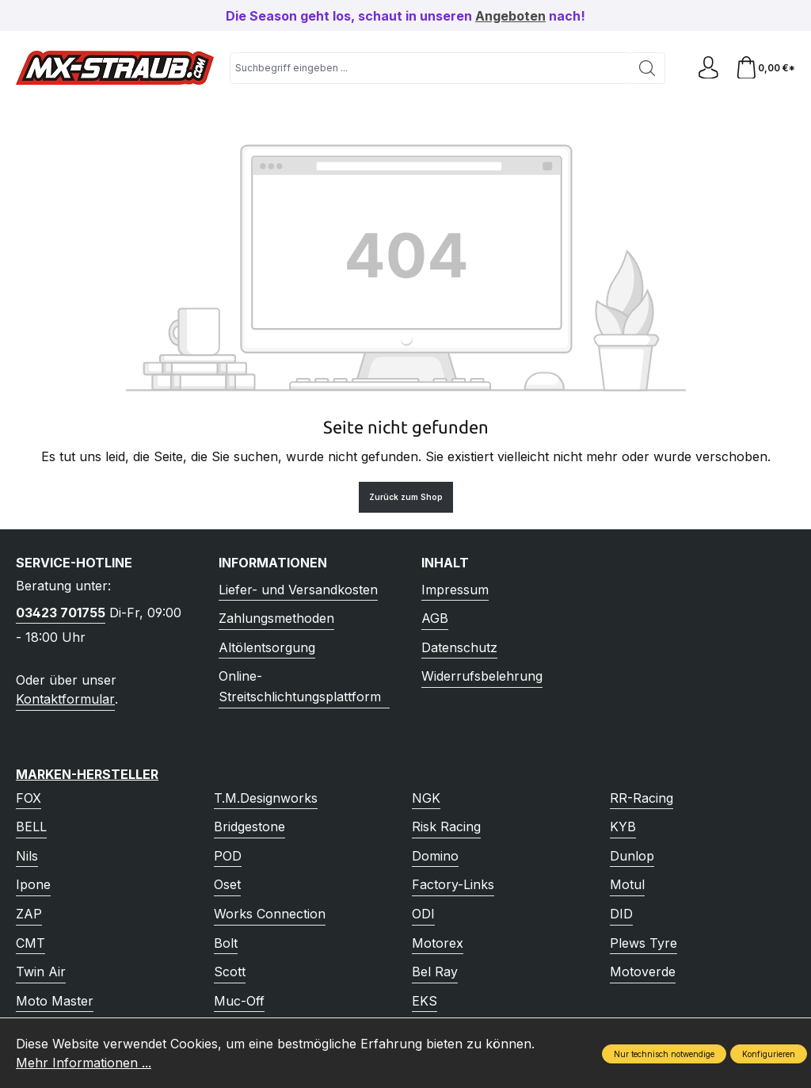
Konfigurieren (768, 1054)
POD (228, 856)
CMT (30, 943)
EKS (424, 1001)
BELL (31, 826)
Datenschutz (459, 647)
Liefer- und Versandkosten (298, 589)
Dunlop (632, 856)
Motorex (437, 943)
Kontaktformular (65, 699)
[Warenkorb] (764, 67)
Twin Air (41, 971)
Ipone (33, 884)
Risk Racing (446, 826)
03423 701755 (60, 612)
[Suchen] (645, 68)
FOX (28, 798)
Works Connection (270, 914)
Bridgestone (249, 826)
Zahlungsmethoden (276, 618)
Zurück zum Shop (406, 497)
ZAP (29, 914)
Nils (27, 856)
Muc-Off (239, 1001)
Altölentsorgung (267, 647)
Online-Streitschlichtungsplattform (300, 686)
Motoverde (643, 971)
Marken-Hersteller (87, 774)
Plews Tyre (643, 943)
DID (621, 914)
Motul (627, 884)
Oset (227, 884)
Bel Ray (435, 971)
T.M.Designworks (266, 798)
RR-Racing (641, 798)
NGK (426, 798)
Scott (230, 971)
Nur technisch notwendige (664, 1054)
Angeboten (510, 16)
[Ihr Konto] (706, 67)
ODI (423, 914)
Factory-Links (453, 884)
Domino (435, 856)
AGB (434, 618)
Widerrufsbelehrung (482, 676)
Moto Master (54, 1001)
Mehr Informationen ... (83, 1063)
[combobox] (429, 68)
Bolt (226, 943)
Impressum (455, 589)
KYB (623, 826)
